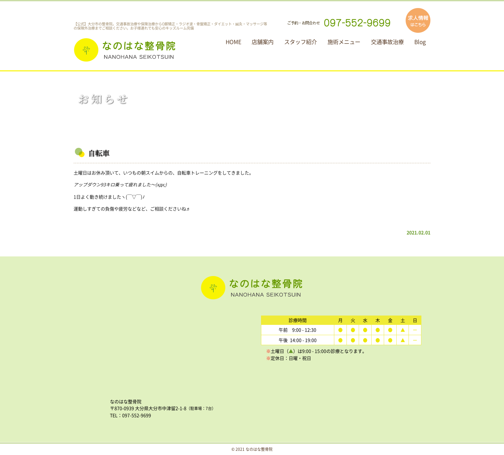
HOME (233, 42)
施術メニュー (344, 42)
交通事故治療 (387, 42)
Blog (420, 42)
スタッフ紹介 (300, 42)
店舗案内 (263, 42)
